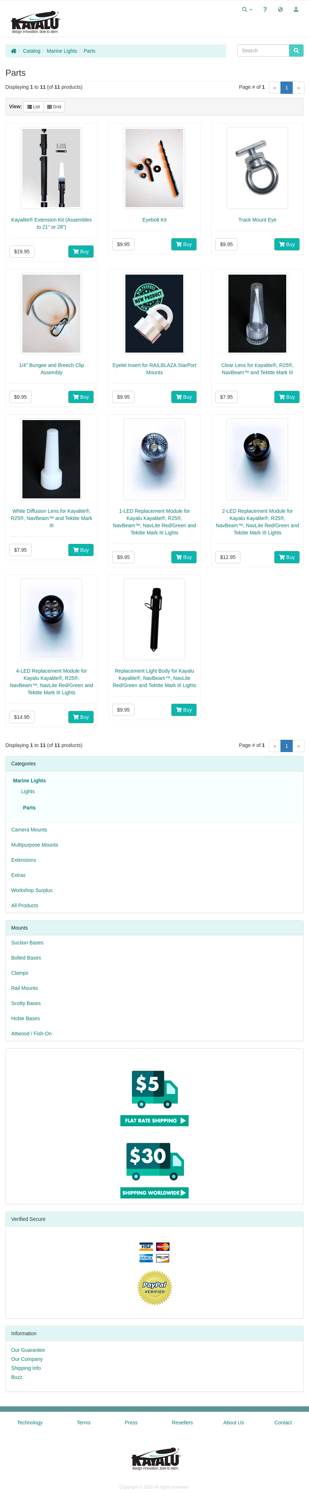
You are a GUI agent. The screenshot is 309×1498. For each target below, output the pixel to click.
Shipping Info (26, 1368)
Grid (54, 106)
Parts (89, 51)
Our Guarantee (28, 1350)
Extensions (23, 860)
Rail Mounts (24, 988)
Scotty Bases (26, 1003)
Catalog (31, 51)
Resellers (182, 1422)
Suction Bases (27, 942)
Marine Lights (62, 51)
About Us (233, 1422)
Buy (81, 251)
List (33, 106)
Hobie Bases (25, 1018)
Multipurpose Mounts (34, 845)
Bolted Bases (26, 958)
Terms (84, 1422)
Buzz (16, 1377)
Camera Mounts (29, 830)
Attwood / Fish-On (31, 1033)
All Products (24, 905)
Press (131, 1422)
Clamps (19, 973)
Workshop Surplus (31, 890)
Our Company (27, 1359)
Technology (30, 1422)
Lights (26, 791)
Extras (18, 875)
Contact (283, 1422)
